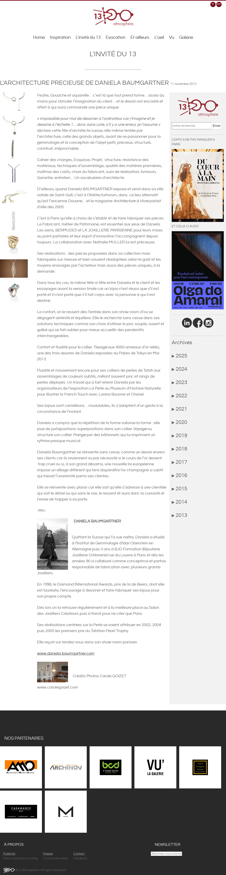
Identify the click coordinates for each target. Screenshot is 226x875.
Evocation (115, 37)
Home (39, 37)
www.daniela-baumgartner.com (65, 653)
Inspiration (60, 37)
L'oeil (159, 37)
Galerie (186, 37)
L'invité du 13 (88, 37)
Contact (79, 853)
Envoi (216, 125)
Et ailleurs (139, 37)
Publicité (9, 853)
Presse (48, 853)
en (219, 4)
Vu (171, 37)
